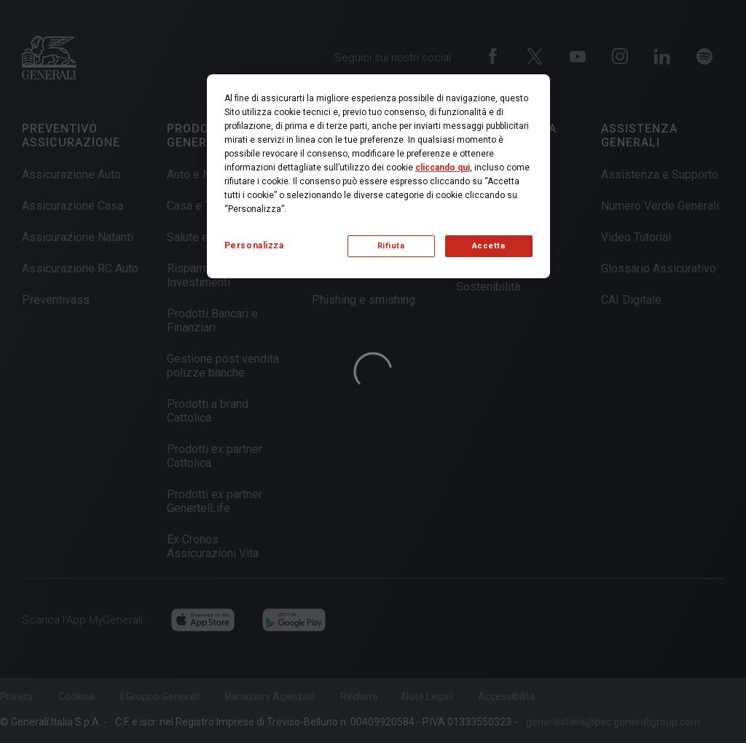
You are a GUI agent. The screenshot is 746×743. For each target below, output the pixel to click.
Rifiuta (391, 246)
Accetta (489, 246)
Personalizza (254, 245)
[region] (378, 176)
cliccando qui (442, 167)
